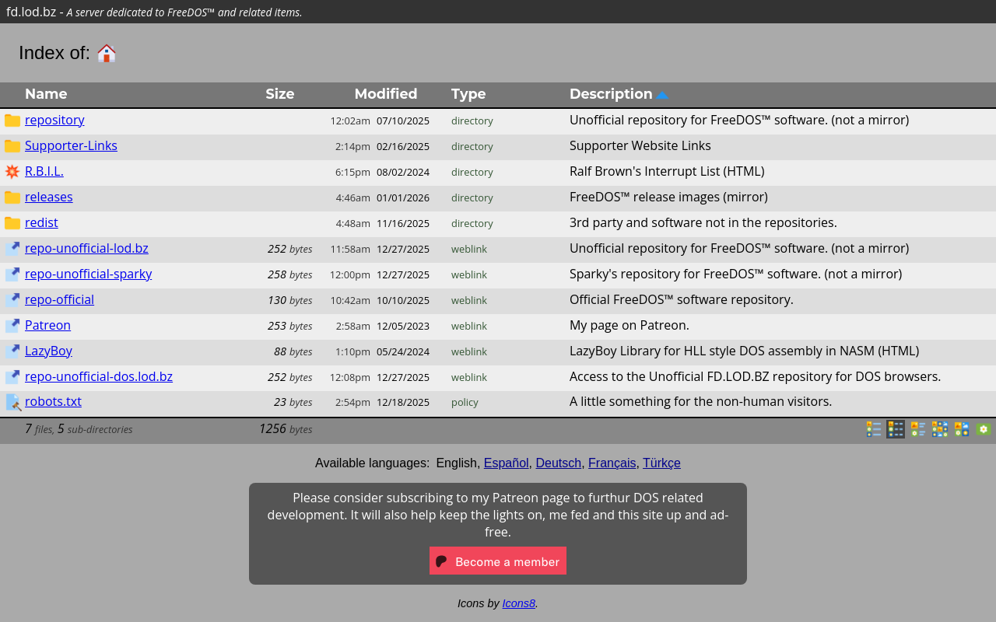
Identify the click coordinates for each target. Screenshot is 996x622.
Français (612, 463)
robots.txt (53, 401)
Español (506, 463)
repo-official (59, 299)
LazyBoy (48, 350)
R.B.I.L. (44, 171)
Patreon (48, 325)
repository (54, 119)
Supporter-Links (71, 145)
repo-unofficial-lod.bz (87, 248)
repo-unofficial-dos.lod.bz (99, 376)
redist (41, 222)
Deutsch (559, 463)
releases (49, 196)
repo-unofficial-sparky (88, 273)
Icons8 (519, 603)
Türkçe (662, 463)
